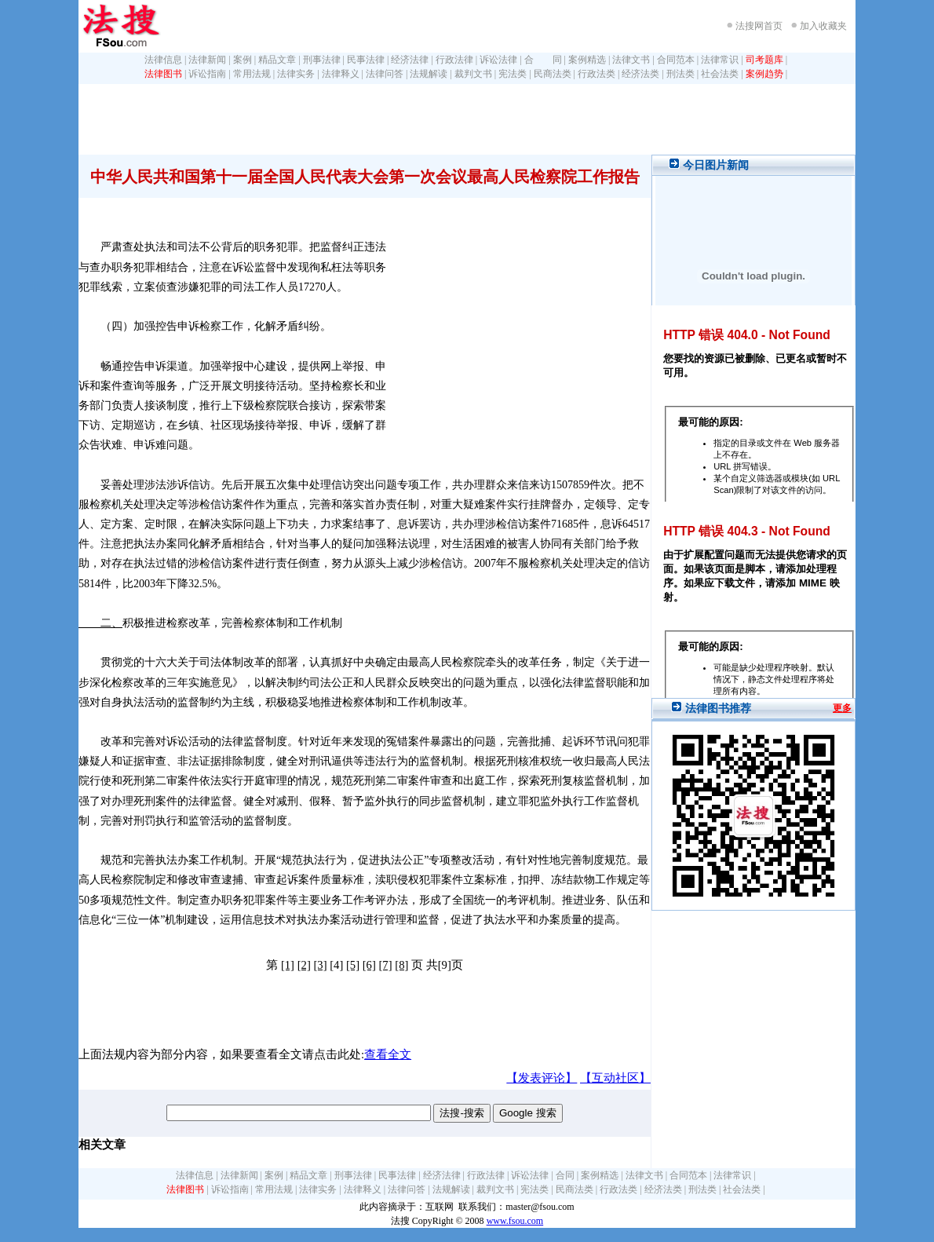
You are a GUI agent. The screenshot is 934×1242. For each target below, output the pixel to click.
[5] (352, 965)
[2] (304, 965)
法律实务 (296, 73)
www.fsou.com (515, 1220)
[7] (385, 965)
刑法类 (680, 73)
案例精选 (587, 59)
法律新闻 (207, 59)
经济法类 (640, 73)
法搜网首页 (759, 25)
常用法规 (252, 73)
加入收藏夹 (823, 25)
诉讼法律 (498, 59)
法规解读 (428, 73)
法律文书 (631, 59)
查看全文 (387, 1054)
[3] (320, 965)
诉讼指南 (207, 73)
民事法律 (366, 59)
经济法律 (410, 59)
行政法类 (596, 73)
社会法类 (720, 73)
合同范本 (676, 59)
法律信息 (163, 59)
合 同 (543, 59)
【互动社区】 (615, 1078)
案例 (242, 59)
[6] (369, 965)
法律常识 (720, 59)
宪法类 (512, 73)
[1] (287, 965)
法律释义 (340, 73)
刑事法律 (322, 59)
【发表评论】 (541, 1078)
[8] (401, 965)
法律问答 (384, 73)
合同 (565, 1175)
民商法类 (552, 73)
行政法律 (454, 59)
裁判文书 (473, 73)
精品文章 (277, 59)
